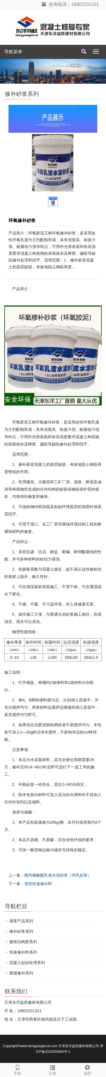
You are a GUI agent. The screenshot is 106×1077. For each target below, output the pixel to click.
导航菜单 (13, 51)
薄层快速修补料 (38, 883)
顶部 (87, 1069)
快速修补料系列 (23, 952)
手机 (17, 1069)
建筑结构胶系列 (23, 941)
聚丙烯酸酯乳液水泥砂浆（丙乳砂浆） (58, 875)
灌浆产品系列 (21, 921)
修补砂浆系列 (21, 931)
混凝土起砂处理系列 (27, 962)
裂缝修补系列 (21, 973)
